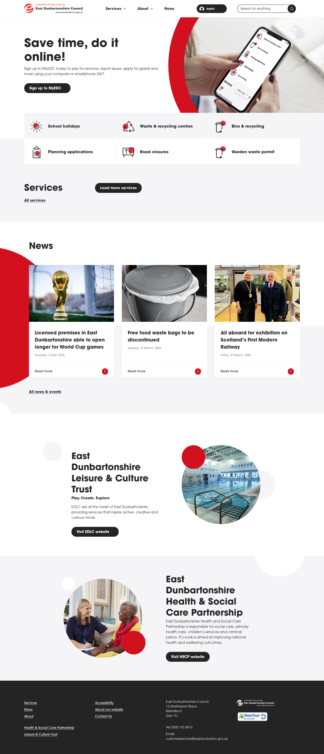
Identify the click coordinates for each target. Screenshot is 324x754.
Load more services (118, 188)
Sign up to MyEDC (45, 88)
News (169, 9)
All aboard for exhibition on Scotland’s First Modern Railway (254, 340)
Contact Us (103, 716)
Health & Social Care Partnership (49, 728)
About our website (109, 709)
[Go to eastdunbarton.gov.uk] (53, 8)
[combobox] (266, 9)
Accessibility (104, 703)
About (28, 716)
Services (30, 703)
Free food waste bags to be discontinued (161, 337)
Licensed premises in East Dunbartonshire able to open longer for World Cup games (70, 340)
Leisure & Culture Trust (40, 734)
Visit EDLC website (93, 532)
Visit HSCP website (188, 657)
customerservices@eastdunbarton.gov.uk (197, 739)
